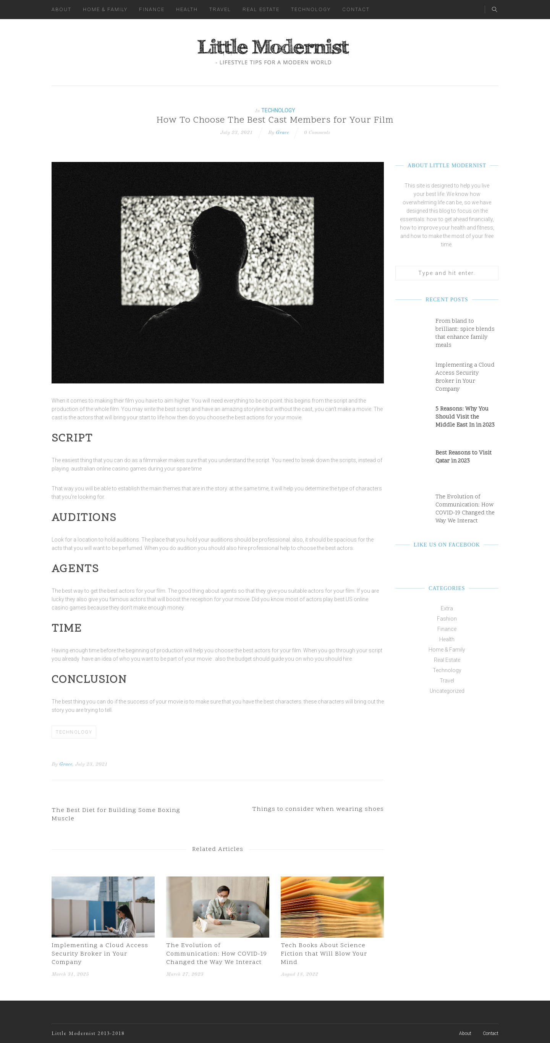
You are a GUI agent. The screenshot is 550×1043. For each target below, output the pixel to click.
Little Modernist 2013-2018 (88, 1033)
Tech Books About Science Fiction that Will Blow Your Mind (324, 954)
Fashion (447, 619)
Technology (311, 9)
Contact (356, 9)
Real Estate (261, 9)
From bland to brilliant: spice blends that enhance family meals (465, 333)
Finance (152, 9)
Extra (447, 608)
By (55, 764)
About (61, 9)
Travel (220, 9)
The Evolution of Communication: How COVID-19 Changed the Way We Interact (216, 954)
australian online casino (100, 469)
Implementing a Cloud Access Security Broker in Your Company (100, 954)
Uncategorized (447, 691)
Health (187, 9)
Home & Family (105, 9)
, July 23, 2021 (90, 764)
